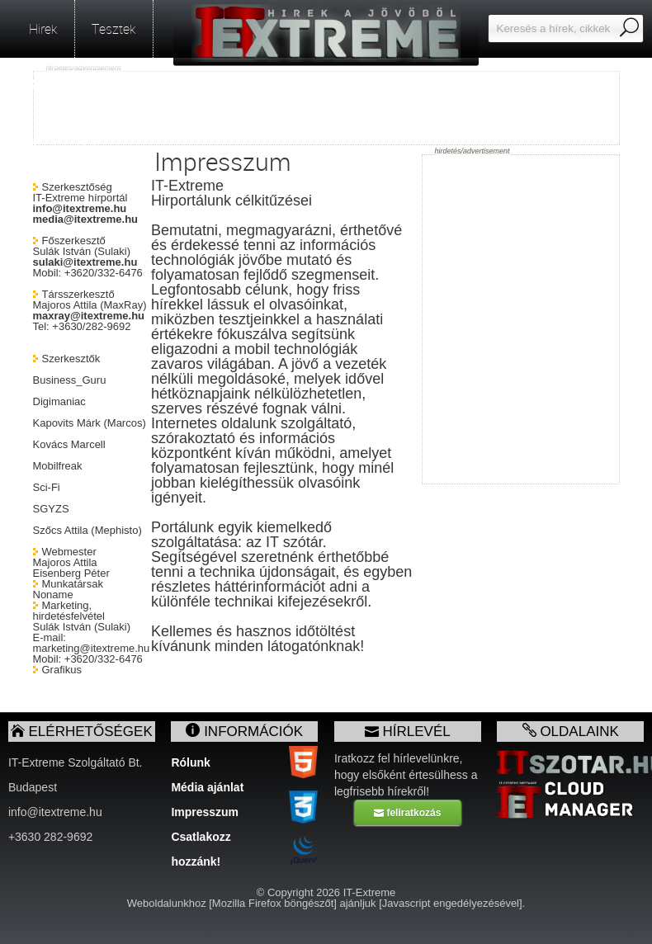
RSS (49, 87)
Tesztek (114, 29)
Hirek (43, 29)
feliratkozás (407, 813)
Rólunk (190, 762)
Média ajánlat (207, 787)
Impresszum (205, 812)
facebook (63, 144)
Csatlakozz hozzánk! (200, 839)
